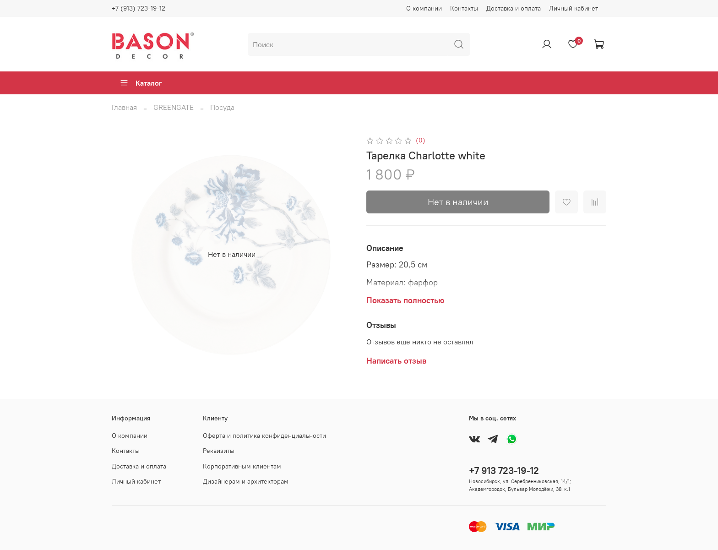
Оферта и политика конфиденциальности (264, 435)
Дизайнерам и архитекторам (245, 481)
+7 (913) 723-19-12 (138, 8)
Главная (124, 107)
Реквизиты (218, 451)
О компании (424, 8)
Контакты (464, 8)
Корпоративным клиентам (242, 466)
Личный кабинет (573, 8)
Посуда (222, 107)
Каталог (141, 82)
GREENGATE (173, 107)
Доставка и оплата (513, 8)
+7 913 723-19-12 (504, 470)
